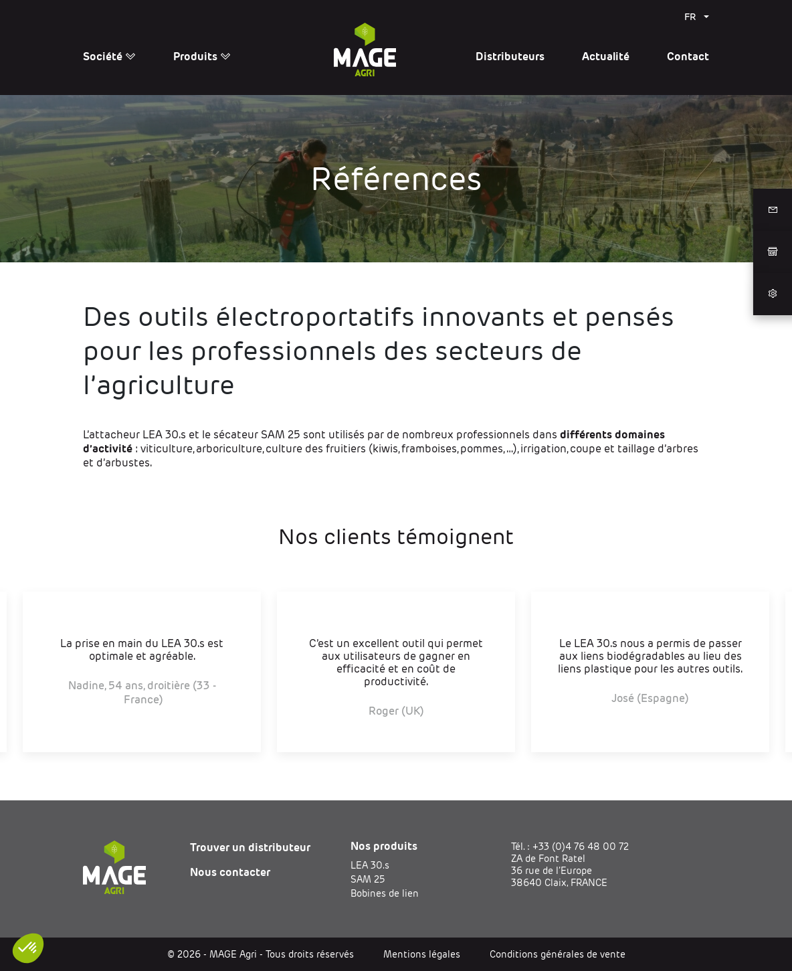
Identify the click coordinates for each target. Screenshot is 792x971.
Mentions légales (421, 954)
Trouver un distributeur (250, 848)
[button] (28, 948)
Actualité (605, 57)
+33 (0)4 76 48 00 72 (580, 847)
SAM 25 (368, 879)
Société (109, 57)
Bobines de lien (385, 893)
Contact (688, 57)
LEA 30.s (370, 865)
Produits (202, 57)
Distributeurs (510, 57)
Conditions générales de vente (557, 954)
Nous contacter (230, 872)
